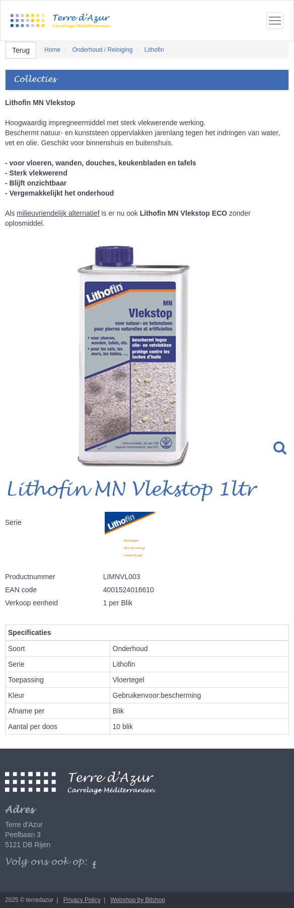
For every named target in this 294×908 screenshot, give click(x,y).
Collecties (35, 79)
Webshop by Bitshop (137, 899)
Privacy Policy (82, 899)
